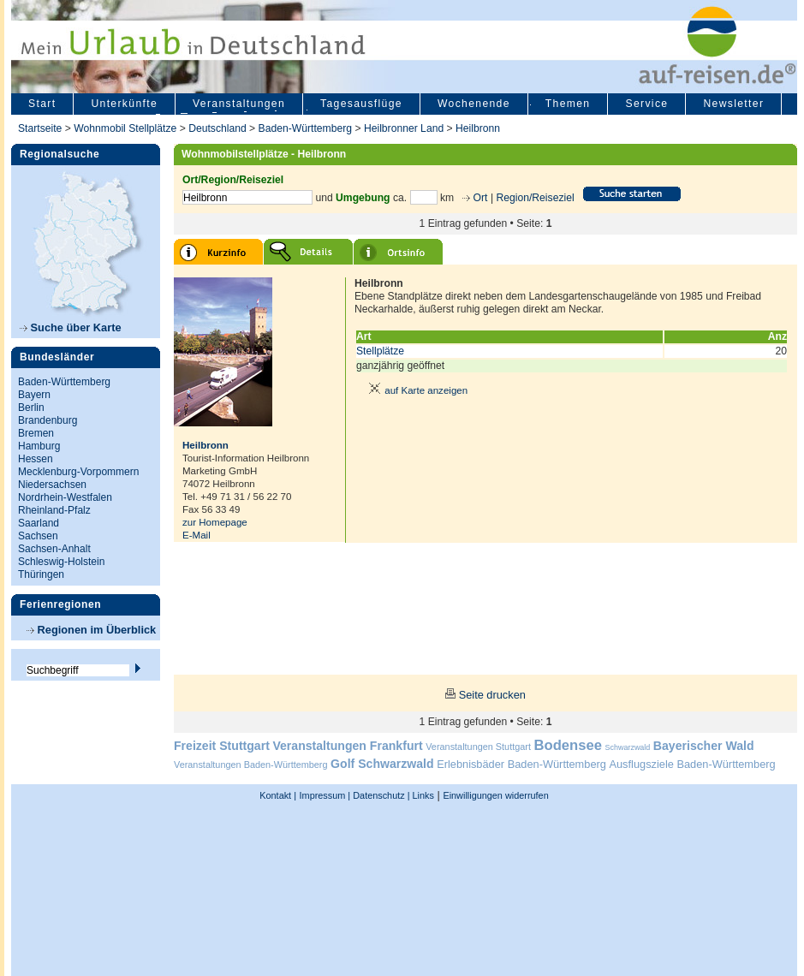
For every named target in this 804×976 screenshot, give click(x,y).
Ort (478, 198)
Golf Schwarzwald (382, 764)
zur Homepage (214, 522)
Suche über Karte (71, 327)
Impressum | (325, 795)
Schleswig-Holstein (61, 562)
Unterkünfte (124, 104)
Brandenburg (47, 420)
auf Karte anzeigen (415, 390)
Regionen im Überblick (91, 629)
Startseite (40, 128)
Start (42, 104)
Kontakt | (277, 795)
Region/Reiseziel (535, 198)
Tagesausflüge (361, 104)
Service (646, 104)
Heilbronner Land (404, 128)
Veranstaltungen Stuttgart (478, 746)
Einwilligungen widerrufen (495, 795)
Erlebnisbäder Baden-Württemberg (521, 764)
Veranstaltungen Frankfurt (347, 746)
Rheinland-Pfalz (54, 510)
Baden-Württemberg (305, 128)
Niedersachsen (52, 485)
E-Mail (196, 535)
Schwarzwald (628, 747)
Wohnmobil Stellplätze (125, 128)
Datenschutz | (379, 795)
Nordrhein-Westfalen (65, 497)
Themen (568, 104)
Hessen (35, 459)
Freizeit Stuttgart (222, 746)
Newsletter (733, 104)
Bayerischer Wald (703, 746)
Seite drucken (492, 694)
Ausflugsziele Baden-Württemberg (692, 764)
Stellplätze (380, 351)
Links (422, 795)
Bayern (34, 395)
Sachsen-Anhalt (54, 549)
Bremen (36, 433)
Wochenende (474, 104)
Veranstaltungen (239, 104)
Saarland (38, 523)
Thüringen (41, 574)
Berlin (31, 408)
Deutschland (217, 128)
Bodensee (568, 745)
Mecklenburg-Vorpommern (78, 472)
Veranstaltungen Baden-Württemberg (251, 764)
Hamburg (39, 446)
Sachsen (38, 536)
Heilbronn (478, 128)
